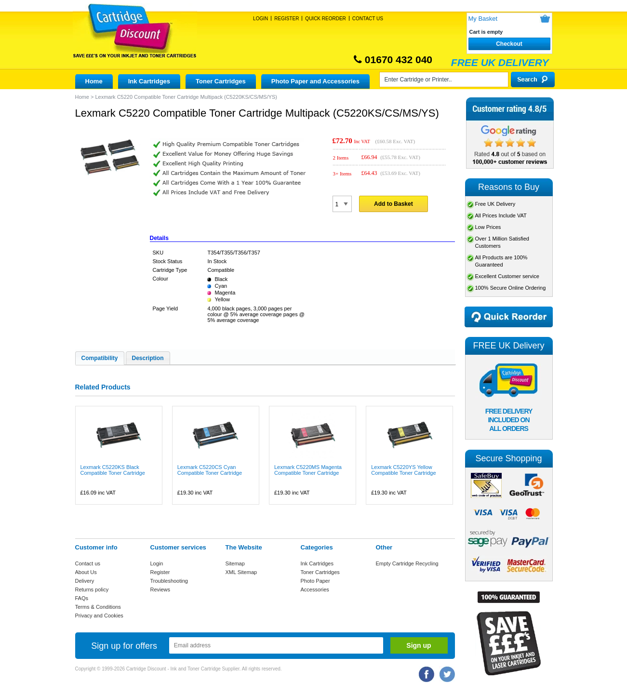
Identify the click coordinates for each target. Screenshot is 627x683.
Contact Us (367, 18)
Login (260, 18)
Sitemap (235, 563)
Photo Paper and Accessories (315, 81)
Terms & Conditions (98, 607)
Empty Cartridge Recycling (407, 563)
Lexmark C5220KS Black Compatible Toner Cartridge (112, 470)
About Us (86, 572)
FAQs (82, 598)
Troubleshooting (169, 581)
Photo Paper (315, 581)
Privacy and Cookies (99, 615)
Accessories (315, 589)
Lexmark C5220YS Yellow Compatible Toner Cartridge (403, 470)
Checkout (509, 43)
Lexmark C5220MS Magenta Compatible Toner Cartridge (308, 470)
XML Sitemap (241, 572)
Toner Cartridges (221, 81)
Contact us (88, 563)
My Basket (483, 18)
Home (94, 81)
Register (286, 18)
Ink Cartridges (149, 81)
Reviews (160, 589)
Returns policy (92, 589)
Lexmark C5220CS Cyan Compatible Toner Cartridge (209, 470)
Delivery (84, 581)
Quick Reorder (325, 18)
